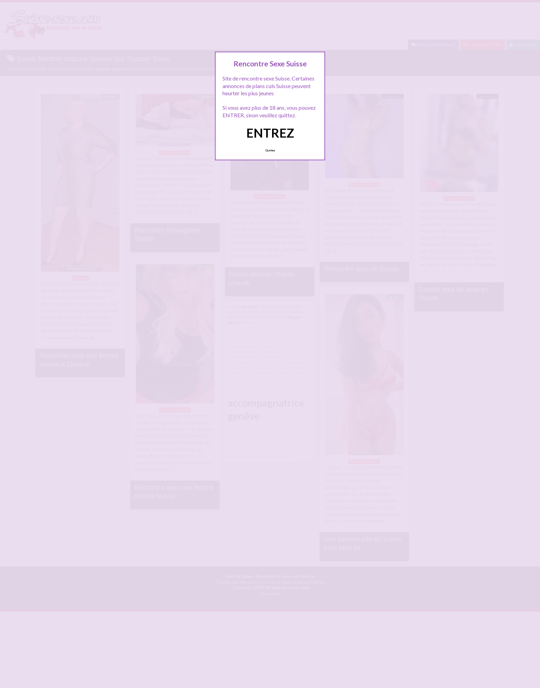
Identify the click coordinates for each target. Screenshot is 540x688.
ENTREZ (270, 132)
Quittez (270, 150)
